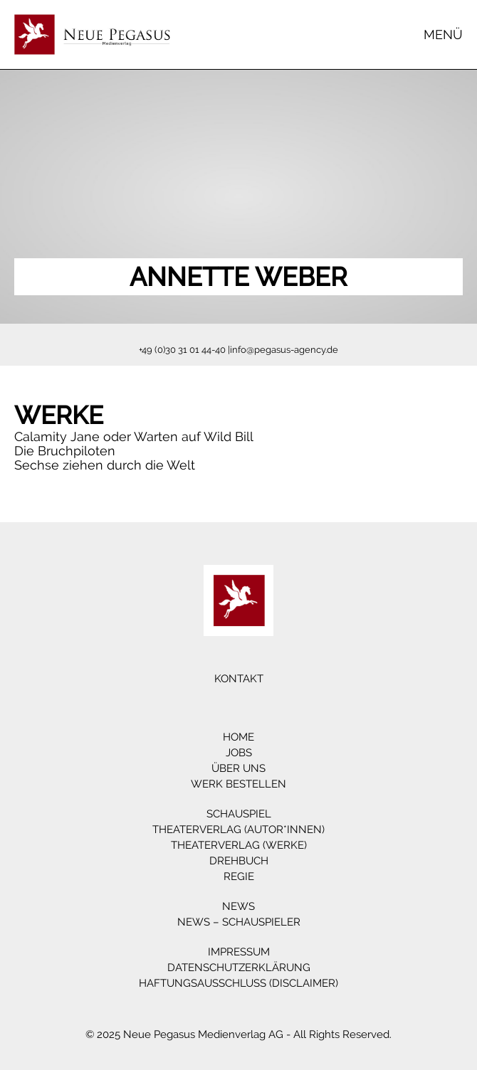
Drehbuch (238, 860)
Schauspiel (238, 813)
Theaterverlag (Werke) (239, 845)
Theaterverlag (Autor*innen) (238, 829)
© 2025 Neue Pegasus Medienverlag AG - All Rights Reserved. (238, 1034)
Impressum (239, 951)
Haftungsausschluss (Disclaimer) (238, 983)
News (238, 906)
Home (238, 737)
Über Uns (238, 768)
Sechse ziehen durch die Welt (104, 464)
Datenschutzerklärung (238, 967)
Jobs (239, 752)
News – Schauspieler (238, 922)
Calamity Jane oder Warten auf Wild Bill (133, 436)
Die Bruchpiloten (64, 450)
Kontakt (238, 678)
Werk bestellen (238, 784)
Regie (239, 876)
